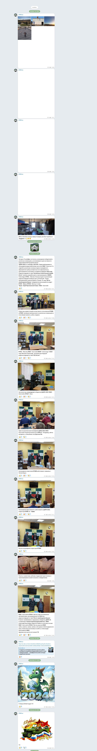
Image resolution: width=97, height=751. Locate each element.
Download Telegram (70, 21)
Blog (67, 24)
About (63, 24)
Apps (71, 24)
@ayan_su (68, 11)
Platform (76, 24)
